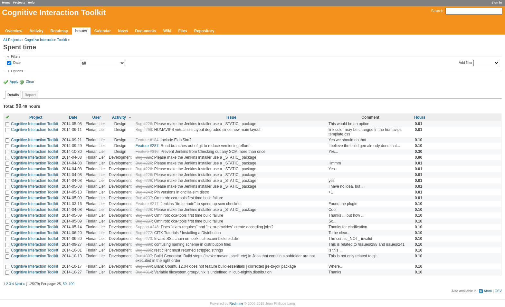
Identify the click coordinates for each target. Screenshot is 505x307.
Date (16, 63)
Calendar (102, 31)
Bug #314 (144, 272)
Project (36, 117)
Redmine (236, 303)
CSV (498, 291)
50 (65, 284)
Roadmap (59, 31)
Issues (81, 31)
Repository (204, 31)
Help (31, 2)
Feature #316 (147, 151)
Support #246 (147, 227)
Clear (30, 82)
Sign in (496, 2)
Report (30, 95)
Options (17, 71)
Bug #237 (144, 198)
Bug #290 (144, 244)
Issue (231, 117)
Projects (19, 2)
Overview (13, 31)
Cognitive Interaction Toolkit (45, 40)
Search (437, 11)
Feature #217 (147, 204)
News (123, 31)
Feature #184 (147, 140)
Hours (419, 117)
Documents (145, 31)
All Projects (12, 40)
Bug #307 (144, 256)
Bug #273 (144, 238)
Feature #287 (147, 146)
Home (6, 2)
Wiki (167, 31)
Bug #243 (144, 192)
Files (182, 31)
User (96, 117)
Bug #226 (144, 124)
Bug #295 (144, 250)
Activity (36, 31)
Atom (488, 291)
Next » (20, 284)
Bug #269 (144, 129)
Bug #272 (144, 233)
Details (13, 95)
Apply (14, 82)
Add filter (465, 62)
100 (71, 284)
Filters (15, 56)
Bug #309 (144, 266)
